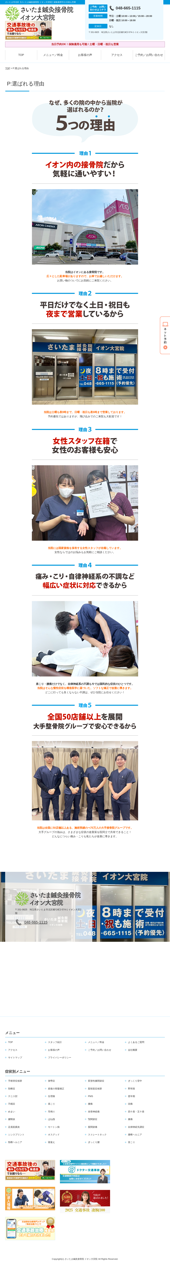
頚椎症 (11, 1088)
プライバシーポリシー (59, 1057)
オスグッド (54, 1134)
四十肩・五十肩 (136, 1111)
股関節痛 (92, 1127)
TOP (21, 55)
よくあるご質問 (136, 1042)
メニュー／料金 (53, 55)
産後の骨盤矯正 (56, 1088)
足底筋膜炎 (14, 1127)
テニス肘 (12, 1096)
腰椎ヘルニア (135, 1134)
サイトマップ (15, 1057)
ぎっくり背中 (135, 1080)
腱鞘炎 (11, 1119)
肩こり (51, 1103)
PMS (90, 1096)
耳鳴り (51, 1111)
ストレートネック (97, 1134)
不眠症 (11, 1103)
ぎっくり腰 (94, 1142)
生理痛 (51, 1096)
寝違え (51, 1142)
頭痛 (130, 1103)
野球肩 (131, 1088)
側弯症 (51, 1080)
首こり (131, 1142)
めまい (11, 1111)
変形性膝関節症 (96, 1080)
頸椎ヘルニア (15, 1142)
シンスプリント (16, 1134)
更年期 (131, 1096)
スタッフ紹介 (55, 1042)
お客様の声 (85, 55)
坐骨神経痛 (94, 1111)
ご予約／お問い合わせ (149, 55)
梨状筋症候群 (95, 1088)
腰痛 (90, 1103)
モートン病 (54, 1127)
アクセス (117, 55)
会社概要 (132, 1050)
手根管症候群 (15, 1080)
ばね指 (51, 1119)
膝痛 (130, 1119)
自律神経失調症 (136, 1127)
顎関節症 (92, 1119)
